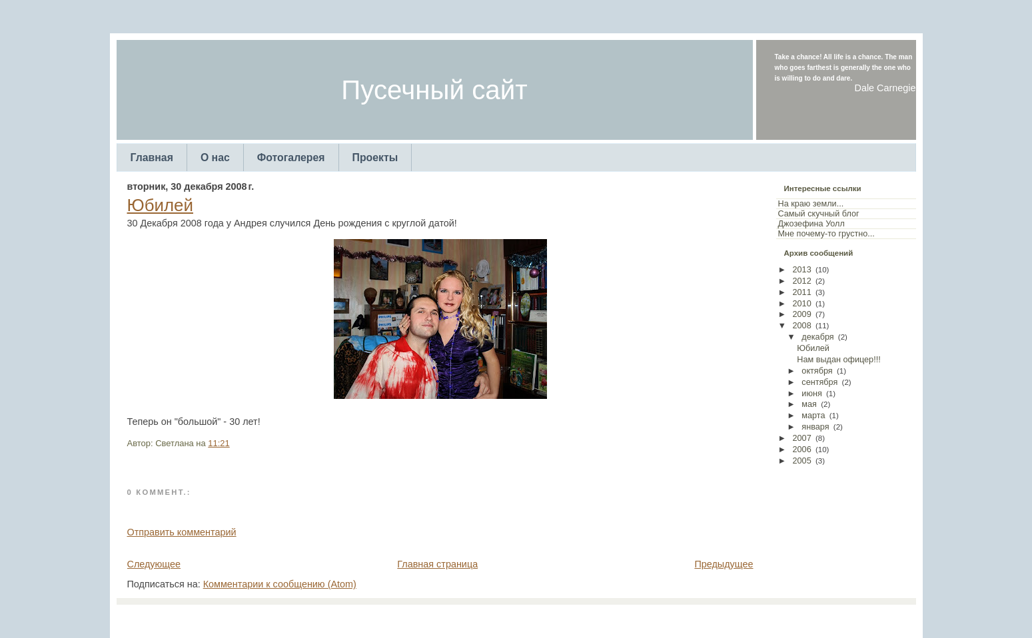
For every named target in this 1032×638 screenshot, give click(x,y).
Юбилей (160, 205)
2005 (802, 461)
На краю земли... (811, 203)
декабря (817, 337)
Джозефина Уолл (811, 223)
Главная (152, 157)
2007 (802, 438)
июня (811, 393)
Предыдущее (723, 564)
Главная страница (437, 564)
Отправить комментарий (182, 532)
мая (809, 404)
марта (813, 415)
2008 (802, 325)
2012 (802, 281)
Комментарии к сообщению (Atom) (279, 584)
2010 (802, 303)
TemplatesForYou (492, 618)
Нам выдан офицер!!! (838, 359)
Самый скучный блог (818, 213)
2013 (802, 269)
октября (816, 371)
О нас (215, 157)
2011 (802, 292)
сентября (819, 382)
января (815, 427)
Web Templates (625, 618)
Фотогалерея (291, 157)
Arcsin (581, 618)
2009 (802, 314)
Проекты (375, 157)
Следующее (154, 564)
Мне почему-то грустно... (826, 233)
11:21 (218, 443)
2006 (802, 449)
